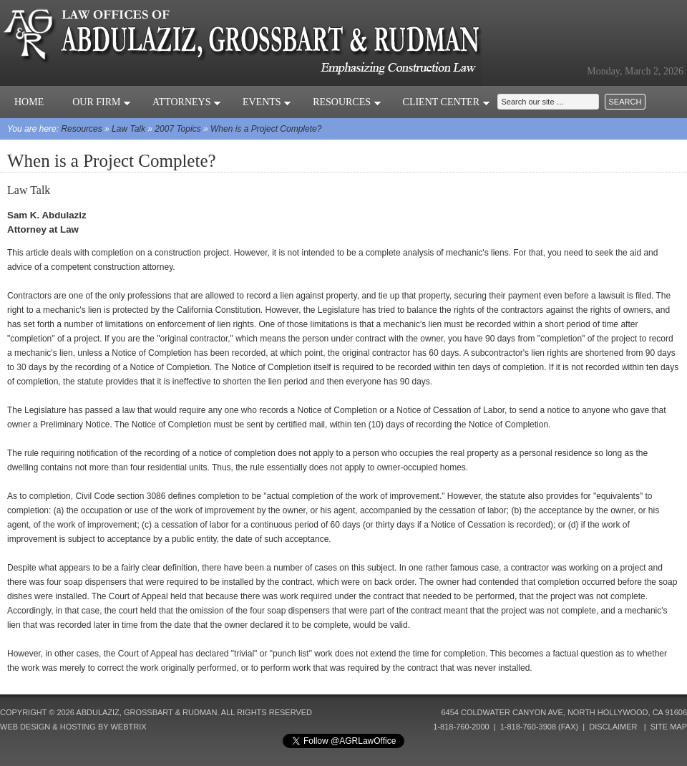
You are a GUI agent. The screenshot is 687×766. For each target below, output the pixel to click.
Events (267, 102)
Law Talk (128, 129)
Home (29, 102)
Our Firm (101, 102)
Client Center (446, 102)
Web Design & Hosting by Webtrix (73, 726)
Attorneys (186, 102)
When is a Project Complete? (265, 129)
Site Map (669, 726)
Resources (347, 102)
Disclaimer (613, 726)
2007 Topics (177, 129)
